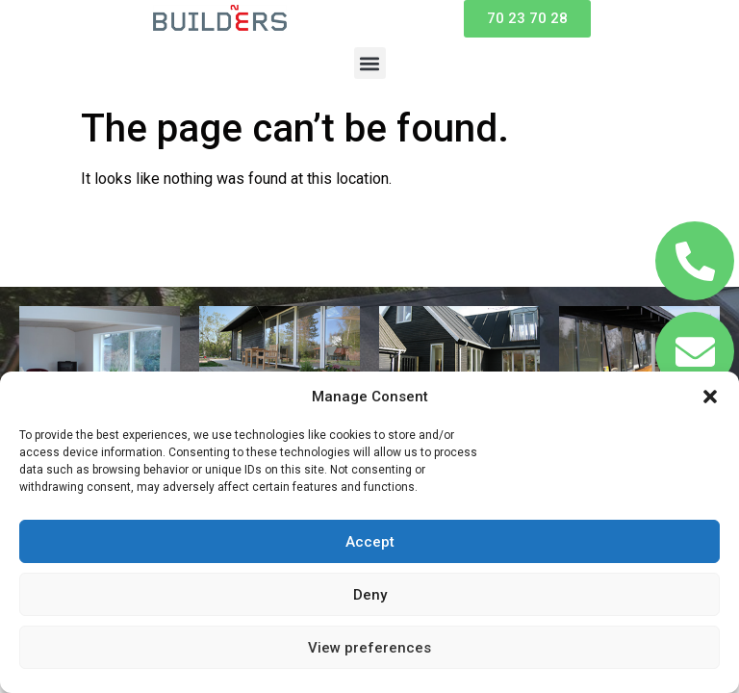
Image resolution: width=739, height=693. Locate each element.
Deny (370, 594)
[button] (710, 396)
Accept (370, 542)
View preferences (369, 647)
